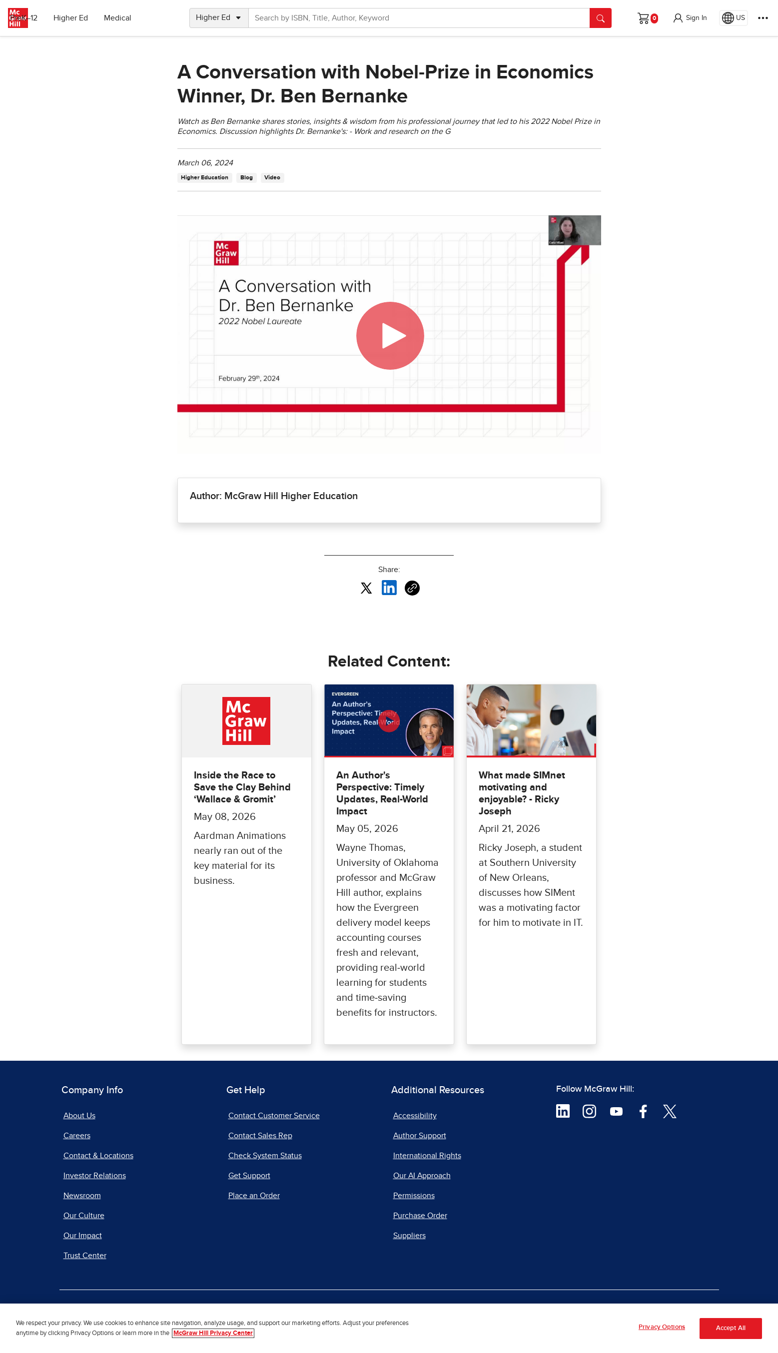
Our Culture (83, 1216)
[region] (389, 1328)
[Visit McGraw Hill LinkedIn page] (563, 1111)
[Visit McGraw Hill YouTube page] (616, 1111)
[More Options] (763, 18)
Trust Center (84, 1256)
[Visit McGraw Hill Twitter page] (670, 1111)
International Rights (427, 1156)
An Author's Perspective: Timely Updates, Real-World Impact (382, 793)
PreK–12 (53, 18)
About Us (79, 1116)
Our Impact (82, 1236)
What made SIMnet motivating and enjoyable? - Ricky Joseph (522, 793)
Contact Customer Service (274, 1116)
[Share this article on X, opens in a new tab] (366, 587)
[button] (689, 18)
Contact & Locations (98, 1156)
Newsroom (82, 1196)
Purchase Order (420, 1216)
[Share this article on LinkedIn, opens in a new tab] (389, 587)
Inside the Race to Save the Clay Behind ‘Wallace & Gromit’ (242, 787)
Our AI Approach (422, 1176)
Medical (147, 18)
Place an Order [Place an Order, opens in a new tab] (254, 1196)
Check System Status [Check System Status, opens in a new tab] (265, 1156)
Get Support (249, 1176)
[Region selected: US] (733, 18)
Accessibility (415, 1116)
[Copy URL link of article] (412, 588)
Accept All (731, 1328)
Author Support (419, 1136)
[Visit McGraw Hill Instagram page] (589, 1111)
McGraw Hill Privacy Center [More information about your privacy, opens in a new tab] (213, 1333)
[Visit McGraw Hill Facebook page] (643, 1111)
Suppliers (409, 1236)
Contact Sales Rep (260, 1136)
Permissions (414, 1196)
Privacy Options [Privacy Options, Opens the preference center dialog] (662, 1327)
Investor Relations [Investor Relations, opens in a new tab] (94, 1176)
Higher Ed (100, 18)
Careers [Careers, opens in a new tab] (76, 1136)
